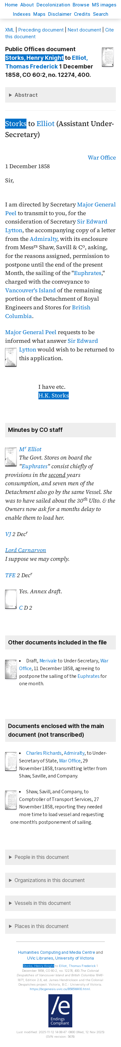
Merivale (48, 660)
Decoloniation (53, 4)
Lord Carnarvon (25, 550)
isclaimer (59, 14)
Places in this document (42, 926)
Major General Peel (30, 332)
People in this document (42, 857)
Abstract (26, 95)
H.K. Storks (53, 395)
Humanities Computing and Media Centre (56, 952)
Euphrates (87, 273)
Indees (22, 14)
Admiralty (43, 239)
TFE (10, 575)
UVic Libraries (40, 958)
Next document (84, 29)
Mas (39, 14)
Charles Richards (44, 753)
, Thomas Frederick (77, 966)
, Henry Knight (34, 57)
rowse (81, 4)
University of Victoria (74, 958)
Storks (15, 124)
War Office (102, 157)
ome (11, 4)
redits (82, 14)
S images (104, 4)
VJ (8, 534)
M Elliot (30, 449)
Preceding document (41, 29)
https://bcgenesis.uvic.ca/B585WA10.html (60, 989)
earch (100, 14)
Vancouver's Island (30, 290)
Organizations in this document (50, 880)
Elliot (45, 124)
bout (27, 4)
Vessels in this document (43, 903)
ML (9, 29)
